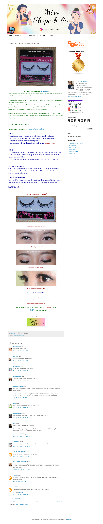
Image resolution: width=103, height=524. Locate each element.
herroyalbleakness (18, 386)
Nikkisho (15, 356)
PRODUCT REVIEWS (21, 35)
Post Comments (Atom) (22, 504)
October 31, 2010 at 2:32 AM (20, 408)
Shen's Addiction (73, 151)
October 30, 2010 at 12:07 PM (21, 351)
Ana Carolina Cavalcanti (20, 461)
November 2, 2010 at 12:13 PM (21, 446)
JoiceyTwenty (17, 413)
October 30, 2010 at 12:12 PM (21, 361)
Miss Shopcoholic (83, 81)
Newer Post (12, 502)
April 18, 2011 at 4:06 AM (19, 481)
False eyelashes (17, 335)
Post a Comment (15, 498)
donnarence (16, 346)
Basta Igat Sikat (73, 147)
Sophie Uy (72, 153)
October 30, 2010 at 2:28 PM (20, 371)
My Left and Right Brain (20, 451)
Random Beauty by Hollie (76, 143)
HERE (31, 310)
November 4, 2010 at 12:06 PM (21, 469)
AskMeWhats (17, 366)
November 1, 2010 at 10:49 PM (21, 436)
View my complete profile (74, 96)
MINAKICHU (16, 441)
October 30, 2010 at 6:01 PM (20, 381)
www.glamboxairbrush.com (36, 129)
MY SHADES (32, 35)
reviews (23, 335)
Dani (14, 403)
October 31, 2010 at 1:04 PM (20, 418)
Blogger (69, 519)
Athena (15, 475)
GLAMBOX (44, 91)
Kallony (21, 492)
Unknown (15, 487)
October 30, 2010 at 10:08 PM (21, 397)
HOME (10, 35)
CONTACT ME (53, 35)
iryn (14, 423)
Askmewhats (72, 145)
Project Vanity (72, 149)
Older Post (60, 502)
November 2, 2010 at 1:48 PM (21, 456)
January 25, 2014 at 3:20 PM (20, 495)
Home (36, 502)
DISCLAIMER (42, 35)
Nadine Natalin (17, 376)
